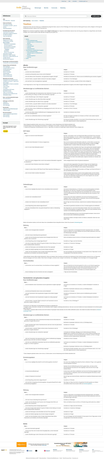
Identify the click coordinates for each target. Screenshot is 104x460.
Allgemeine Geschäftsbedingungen (10, 108)
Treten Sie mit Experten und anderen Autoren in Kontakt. (70, 450)
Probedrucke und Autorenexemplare (10, 62)
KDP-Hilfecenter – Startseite (9, 20)
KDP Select (5, 85)
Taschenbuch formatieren (8, 32)
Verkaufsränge (6, 73)
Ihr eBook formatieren (7, 34)
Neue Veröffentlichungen (32, 40)
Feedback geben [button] (83, 1)
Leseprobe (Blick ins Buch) (8, 67)
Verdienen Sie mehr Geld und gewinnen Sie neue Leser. (58, 450)
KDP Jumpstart (6, 115)
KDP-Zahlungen (6, 105)
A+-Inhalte (5, 88)
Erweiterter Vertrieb (7, 90)
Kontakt (5, 131)
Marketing (62, 7)
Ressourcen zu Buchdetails (10, 44)
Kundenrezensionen (7, 69)
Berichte (46, 7)
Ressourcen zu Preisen (9, 48)
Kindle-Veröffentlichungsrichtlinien (10, 113)
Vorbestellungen (30, 46)
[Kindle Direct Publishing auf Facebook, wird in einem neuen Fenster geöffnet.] (29, 450)
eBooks (27, 39)
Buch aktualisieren (7, 98)
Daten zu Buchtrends (7, 74)
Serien (27, 58)
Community (54, 7)
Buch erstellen (6, 42)
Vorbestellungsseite (78, 222)
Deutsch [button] (64, 1)
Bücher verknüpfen (7, 72)
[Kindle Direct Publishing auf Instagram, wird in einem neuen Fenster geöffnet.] (47, 450)
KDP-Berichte (6, 103)
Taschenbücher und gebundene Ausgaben (34, 50)
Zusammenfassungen (7, 76)
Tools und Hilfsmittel (7, 36)
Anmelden (75, 1)
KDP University (6, 116)
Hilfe (69, 1)
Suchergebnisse (6, 70)
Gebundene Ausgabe (7, 53)
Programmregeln (6, 110)
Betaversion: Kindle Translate (9, 55)
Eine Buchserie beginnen (8, 59)
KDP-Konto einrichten (7, 24)
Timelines (7, 49)
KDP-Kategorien (6, 66)
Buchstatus (6, 50)
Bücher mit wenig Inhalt (9, 52)
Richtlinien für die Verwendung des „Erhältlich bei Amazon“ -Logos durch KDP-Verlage (11, 81)
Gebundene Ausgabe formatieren (10, 33)
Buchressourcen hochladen (10, 46)
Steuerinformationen (7, 28)
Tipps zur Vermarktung (8, 92)
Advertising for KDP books (8, 89)
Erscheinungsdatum (8, 45)
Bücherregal (38, 7)
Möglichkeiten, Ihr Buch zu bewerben (11, 84)
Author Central (6, 86)
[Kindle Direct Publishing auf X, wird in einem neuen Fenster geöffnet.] (38, 450)
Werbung (29, 47)
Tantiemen (5, 102)
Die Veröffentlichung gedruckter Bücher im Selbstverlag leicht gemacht (84, 450)
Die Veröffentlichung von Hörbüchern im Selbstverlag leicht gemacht (97, 450)
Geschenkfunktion (31, 48)
